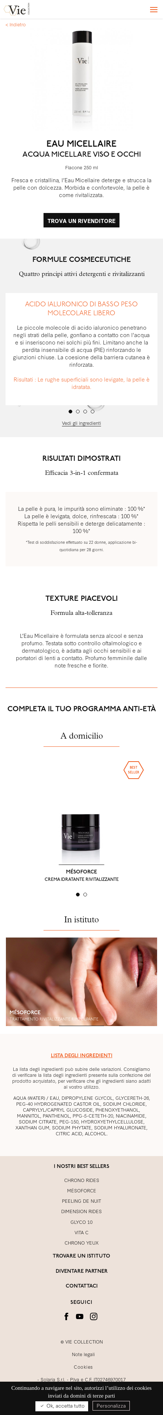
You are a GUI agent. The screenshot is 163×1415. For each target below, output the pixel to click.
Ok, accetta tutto (61, 1406)
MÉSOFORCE (81, 872)
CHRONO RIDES (81, 1179)
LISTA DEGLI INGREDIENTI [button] (81, 1056)
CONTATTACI (82, 1286)
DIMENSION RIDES (81, 1211)
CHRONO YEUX (81, 1242)
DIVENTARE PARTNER (82, 1271)
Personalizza (111, 1405)
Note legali (83, 1354)
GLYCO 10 (81, 1221)
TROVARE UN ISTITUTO (81, 1256)
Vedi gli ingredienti (81, 422)
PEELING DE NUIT (81, 1200)
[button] (17, 818)
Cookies (83, 1366)
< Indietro (16, 24)
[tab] (70, 411)
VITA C (81, 1232)
